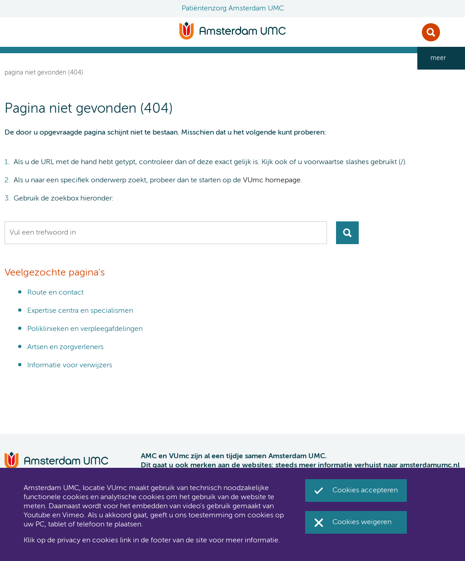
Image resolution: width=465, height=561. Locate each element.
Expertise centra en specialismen (80, 311)
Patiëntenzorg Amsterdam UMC (233, 8)
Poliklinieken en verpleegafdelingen (85, 329)
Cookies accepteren (365, 490)
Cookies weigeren (361, 522)
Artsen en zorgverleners (65, 347)
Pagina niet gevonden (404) (44, 73)
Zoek (431, 32)
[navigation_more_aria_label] (441, 58)
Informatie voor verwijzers (69, 365)
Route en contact (55, 292)
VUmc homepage (272, 180)
